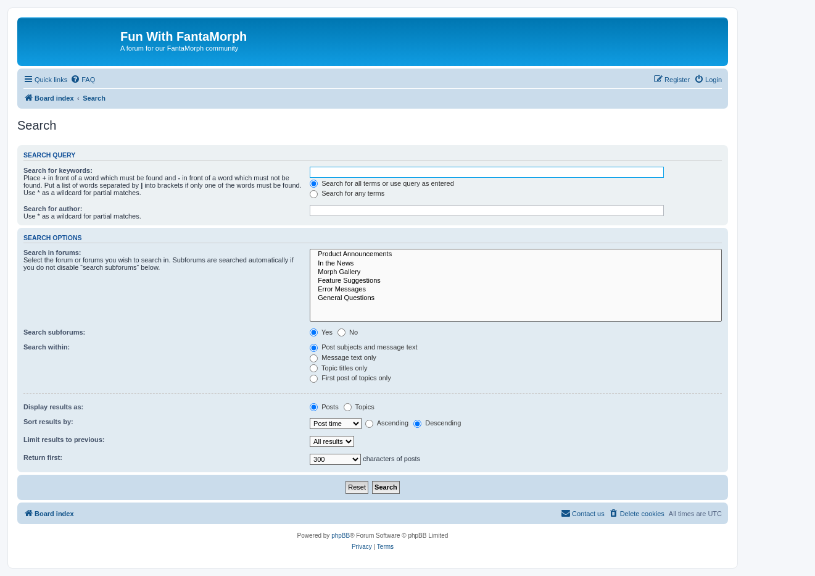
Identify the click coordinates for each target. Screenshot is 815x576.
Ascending (386, 423)
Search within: (46, 347)
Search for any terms (347, 193)
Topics (359, 407)
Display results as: (53, 407)
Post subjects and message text (363, 347)
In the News (516, 263)
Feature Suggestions (516, 281)
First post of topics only (350, 378)
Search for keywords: (58, 170)
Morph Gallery (516, 272)
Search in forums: (52, 252)
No (347, 332)
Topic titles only (338, 368)
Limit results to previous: (63, 439)
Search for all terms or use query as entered (382, 183)
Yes (321, 332)
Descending (437, 423)
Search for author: (52, 208)
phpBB (340, 535)
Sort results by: (48, 421)
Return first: (42, 457)
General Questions (516, 298)
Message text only (343, 357)
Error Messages (516, 289)
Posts (324, 407)
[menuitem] (82, 79)
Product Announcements (516, 254)
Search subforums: (54, 332)
